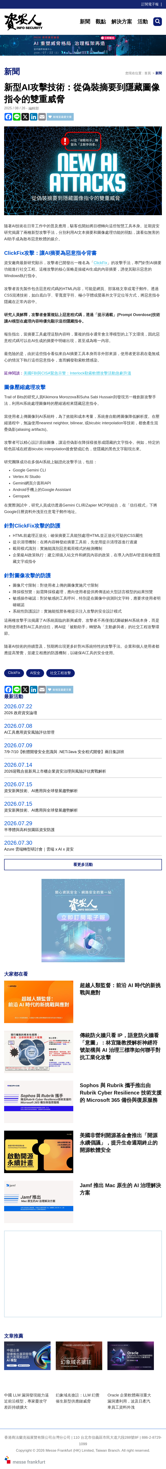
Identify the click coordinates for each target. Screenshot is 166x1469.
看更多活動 (83, 864)
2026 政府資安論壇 (20, 713)
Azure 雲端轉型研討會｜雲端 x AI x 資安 (39, 849)
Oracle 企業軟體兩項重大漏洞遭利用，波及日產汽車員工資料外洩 (129, 1401)
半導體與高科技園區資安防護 (29, 830)
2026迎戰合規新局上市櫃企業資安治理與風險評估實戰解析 (55, 771)
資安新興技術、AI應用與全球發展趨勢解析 (41, 791)
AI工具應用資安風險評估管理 (29, 732)
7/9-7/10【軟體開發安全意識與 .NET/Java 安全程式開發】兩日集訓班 (64, 752)
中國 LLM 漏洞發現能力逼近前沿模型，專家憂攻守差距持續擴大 (26, 1401)
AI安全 (35, 673)
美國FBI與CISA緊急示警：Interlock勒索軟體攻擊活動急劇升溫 (77, 373)
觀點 (101, 21)
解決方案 (121, 21)
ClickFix (100, 263)
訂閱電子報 (150, 4)
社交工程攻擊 (60, 673)
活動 (142, 21)
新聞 (85, 21)
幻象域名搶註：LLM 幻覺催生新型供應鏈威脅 (77, 1398)
